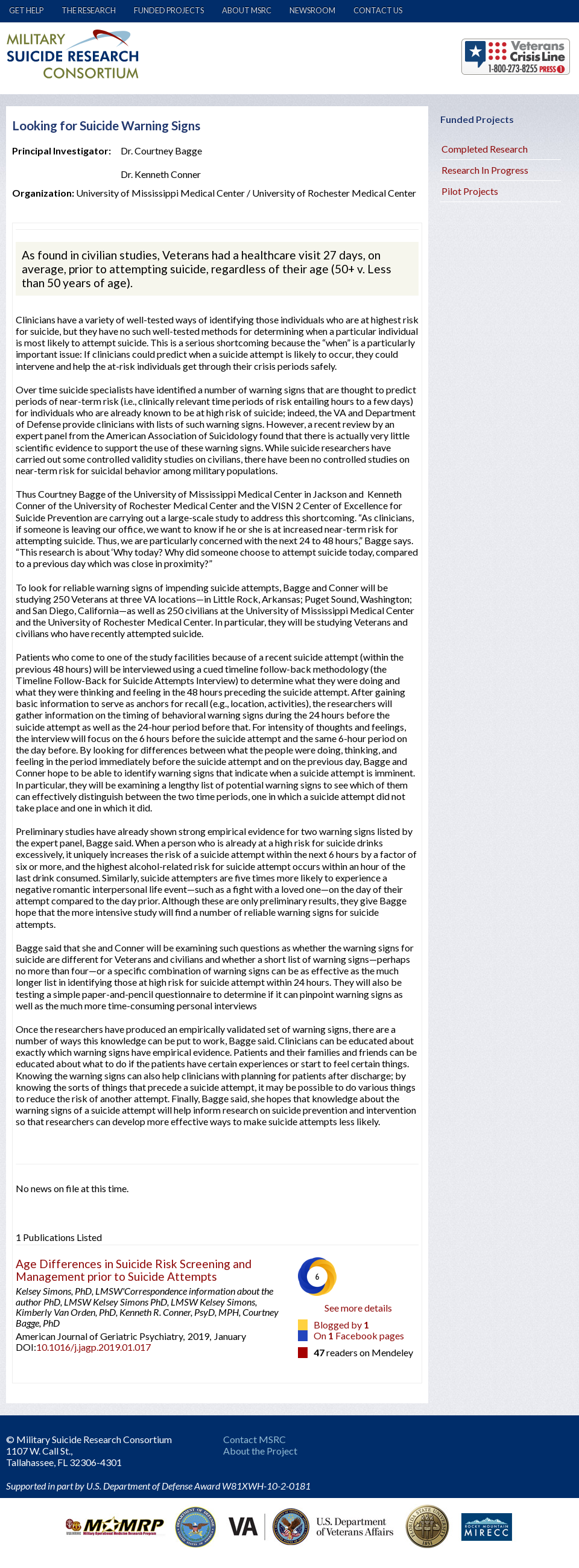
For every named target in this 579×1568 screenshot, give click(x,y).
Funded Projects (169, 10)
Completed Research (484, 148)
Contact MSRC (254, 1439)
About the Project (260, 1450)
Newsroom (312, 10)
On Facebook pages (359, 1335)
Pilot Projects (469, 191)
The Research (89, 10)
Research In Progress (484, 170)
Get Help (26, 10)
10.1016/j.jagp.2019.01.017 (93, 1347)
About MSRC (246, 10)
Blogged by (341, 1324)
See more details (358, 1307)
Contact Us (377, 10)
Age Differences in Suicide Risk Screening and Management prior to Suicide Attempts (134, 1270)
